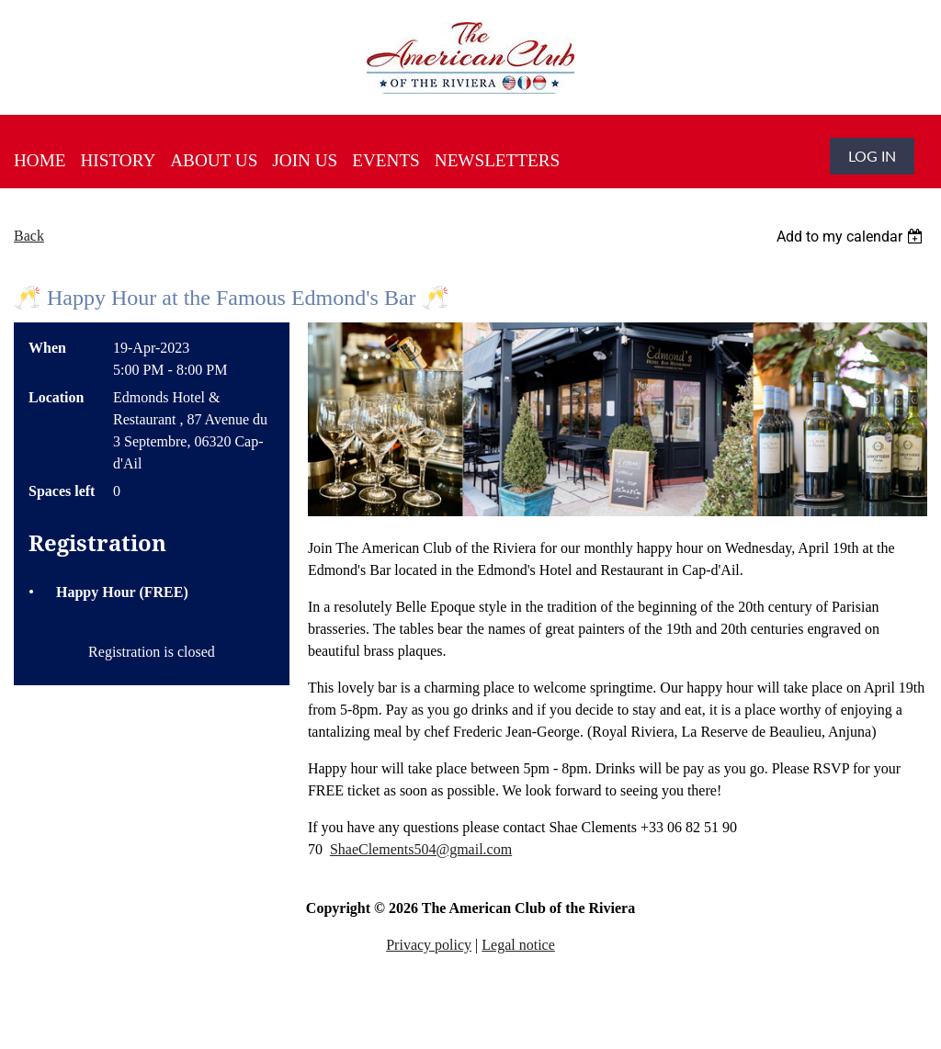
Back (29, 235)
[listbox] (852, 236)
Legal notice (518, 945)
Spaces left (61, 491)
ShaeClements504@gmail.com (421, 849)
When (47, 347)
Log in (872, 155)
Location (56, 397)
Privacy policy (428, 945)
